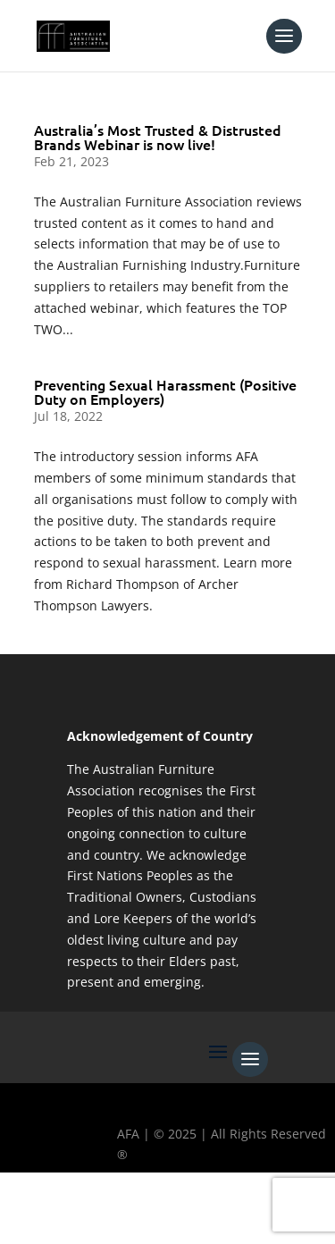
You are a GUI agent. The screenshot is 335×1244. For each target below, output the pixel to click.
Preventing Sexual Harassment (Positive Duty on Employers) (165, 391)
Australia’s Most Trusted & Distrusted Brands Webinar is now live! (157, 137)
